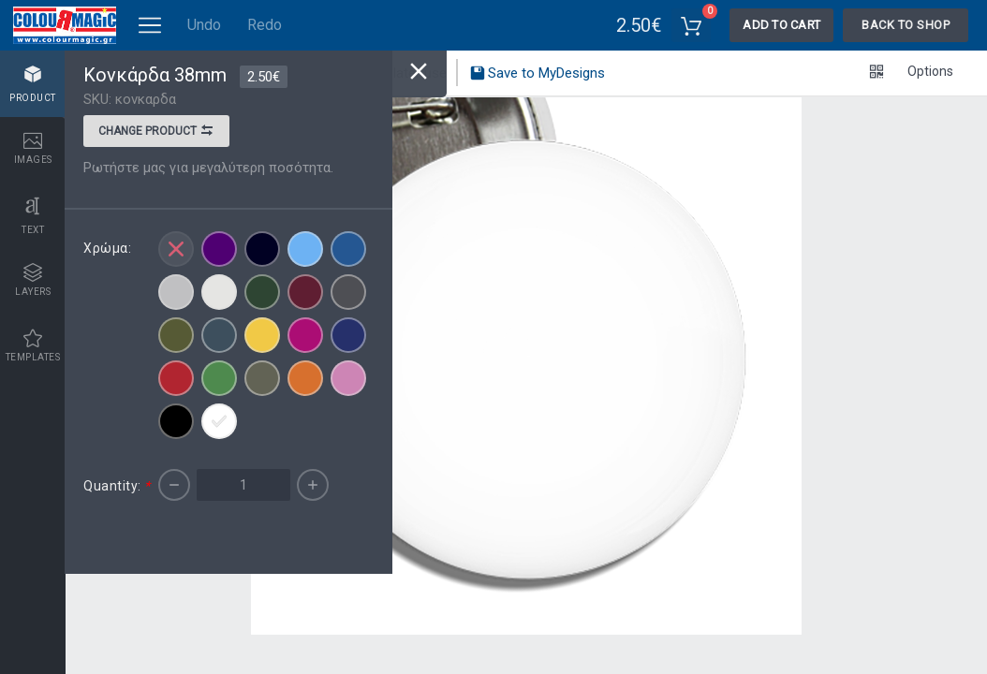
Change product (156, 133)
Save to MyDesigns (537, 75)
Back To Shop (906, 25)
